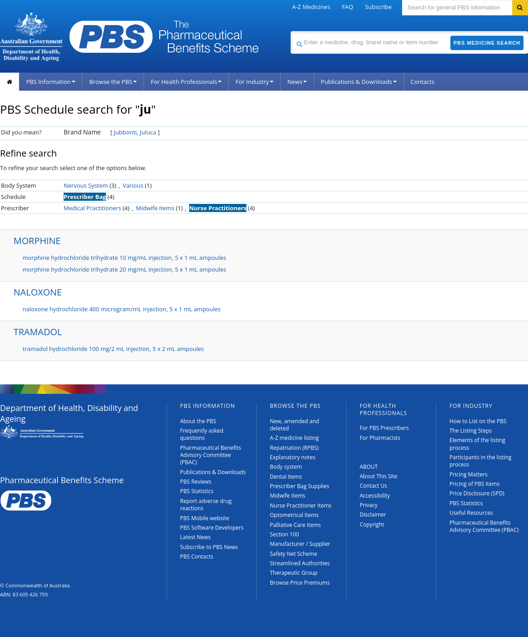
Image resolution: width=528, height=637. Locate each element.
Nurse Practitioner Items (301, 505)
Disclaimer (373, 514)
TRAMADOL (38, 332)
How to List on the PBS (477, 421)
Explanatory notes (292, 457)
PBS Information (50, 82)
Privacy (369, 505)
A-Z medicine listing (294, 438)
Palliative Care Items (295, 525)
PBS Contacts (196, 556)
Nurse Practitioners (217, 208)
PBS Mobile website (204, 518)
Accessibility (375, 495)
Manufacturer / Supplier (300, 544)
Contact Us (373, 485)
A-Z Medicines (311, 7)
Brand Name (82, 132)
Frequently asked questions (201, 434)
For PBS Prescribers (384, 428)
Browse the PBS (113, 82)
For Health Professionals (186, 82)
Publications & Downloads (359, 82)
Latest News (195, 537)
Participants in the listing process (480, 460)
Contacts (423, 82)
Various (133, 185)
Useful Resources (471, 513)
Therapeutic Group (293, 573)
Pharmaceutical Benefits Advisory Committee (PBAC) (210, 455)
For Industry (254, 82)
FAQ (347, 7)
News (297, 82)
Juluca (148, 132)
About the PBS (198, 421)
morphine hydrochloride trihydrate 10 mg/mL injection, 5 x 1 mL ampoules (124, 258)
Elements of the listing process (477, 443)
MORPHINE (37, 241)
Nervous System (86, 185)
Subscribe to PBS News (209, 547)
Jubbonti (125, 132)
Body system (286, 467)
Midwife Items (155, 208)
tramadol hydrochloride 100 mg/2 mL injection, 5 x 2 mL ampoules (113, 349)
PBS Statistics (196, 491)
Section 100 (284, 534)
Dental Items (286, 476)
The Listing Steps (470, 430)
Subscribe (378, 7)
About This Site (378, 476)
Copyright (372, 524)
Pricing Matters (468, 474)
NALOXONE (38, 292)
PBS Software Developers (212, 527)
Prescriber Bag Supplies (299, 486)
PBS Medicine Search (487, 43)
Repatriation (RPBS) (294, 448)
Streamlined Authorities (299, 563)
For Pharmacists (380, 438)
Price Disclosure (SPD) (477, 493)
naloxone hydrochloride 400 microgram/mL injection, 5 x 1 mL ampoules (122, 309)
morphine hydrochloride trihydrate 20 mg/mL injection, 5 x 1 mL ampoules (124, 269)
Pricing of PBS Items (474, 484)
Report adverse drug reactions (206, 504)
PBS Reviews (196, 481)
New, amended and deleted (294, 424)
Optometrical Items (294, 515)
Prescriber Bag (85, 197)
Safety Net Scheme (293, 554)
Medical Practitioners (92, 208)
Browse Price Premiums (300, 582)
